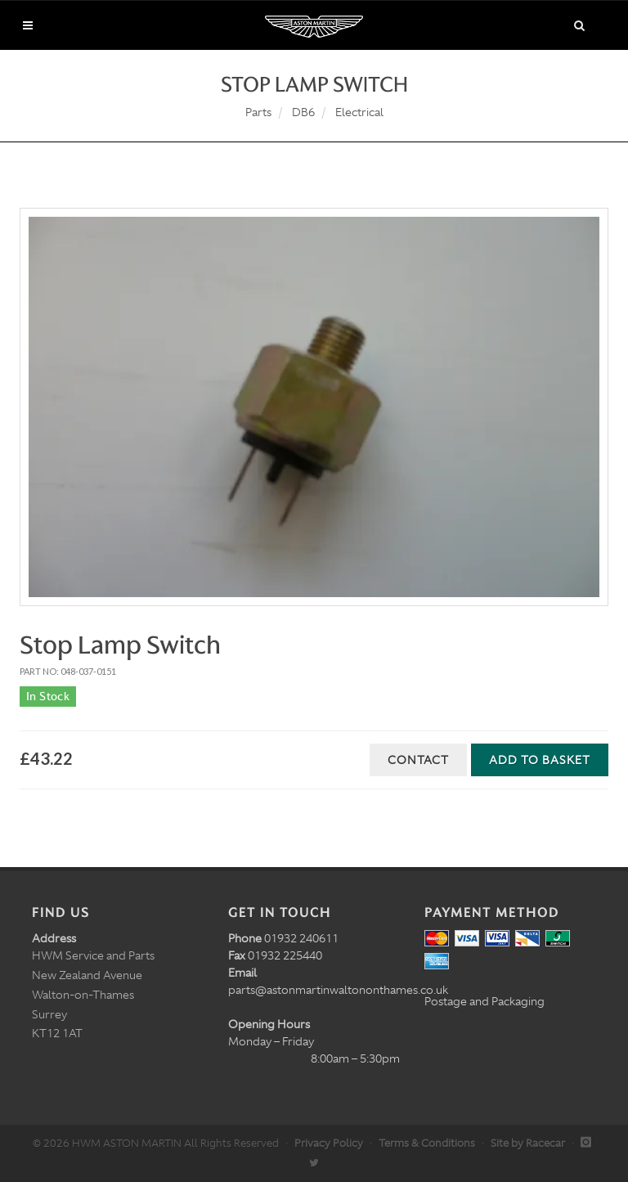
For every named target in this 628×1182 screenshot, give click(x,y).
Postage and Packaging (484, 1001)
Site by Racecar (528, 1143)
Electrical (359, 112)
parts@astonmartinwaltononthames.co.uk (338, 989)
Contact (418, 760)
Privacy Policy (328, 1143)
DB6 (303, 112)
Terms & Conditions (427, 1143)
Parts (258, 112)
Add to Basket (539, 760)
